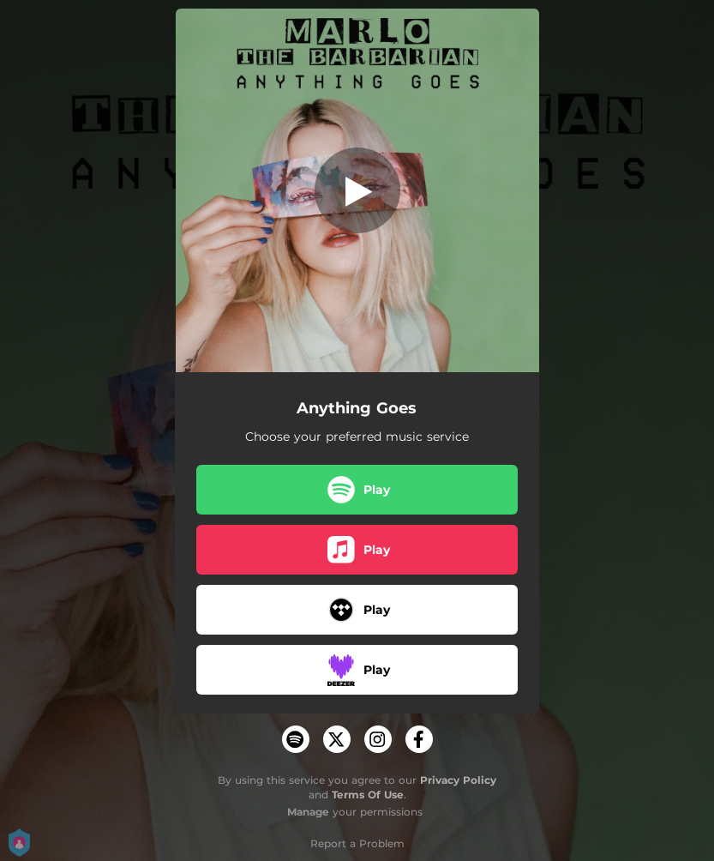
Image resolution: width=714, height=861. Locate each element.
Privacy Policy (458, 780)
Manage (308, 811)
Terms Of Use (368, 794)
